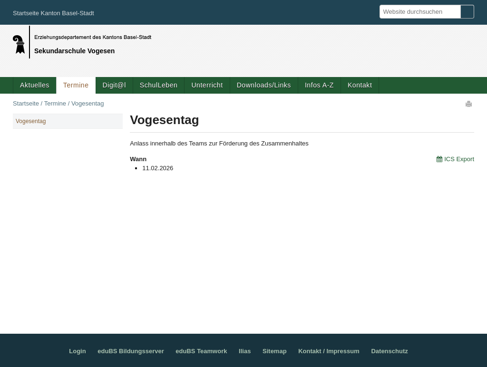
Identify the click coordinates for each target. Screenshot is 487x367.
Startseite (26, 103)
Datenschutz (389, 351)
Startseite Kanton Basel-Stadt (53, 13)
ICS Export (459, 159)
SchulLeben (159, 85)
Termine (76, 85)
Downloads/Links (264, 85)
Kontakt (360, 85)
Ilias (245, 351)
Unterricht (207, 85)
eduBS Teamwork (201, 351)
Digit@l (114, 85)
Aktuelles (34, 85)
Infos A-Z (319, 85)
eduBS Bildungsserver (130, 351)
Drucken (469, 103)
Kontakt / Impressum (329, 351)
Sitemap (275, 351)
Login (77, 351)
